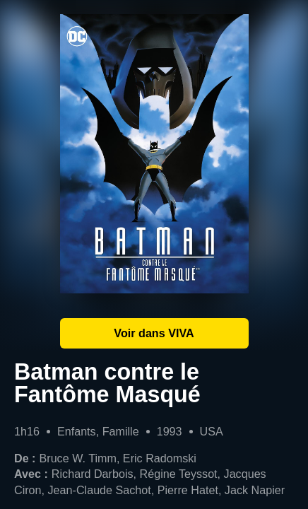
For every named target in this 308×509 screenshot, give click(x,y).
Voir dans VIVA (154, 333)
